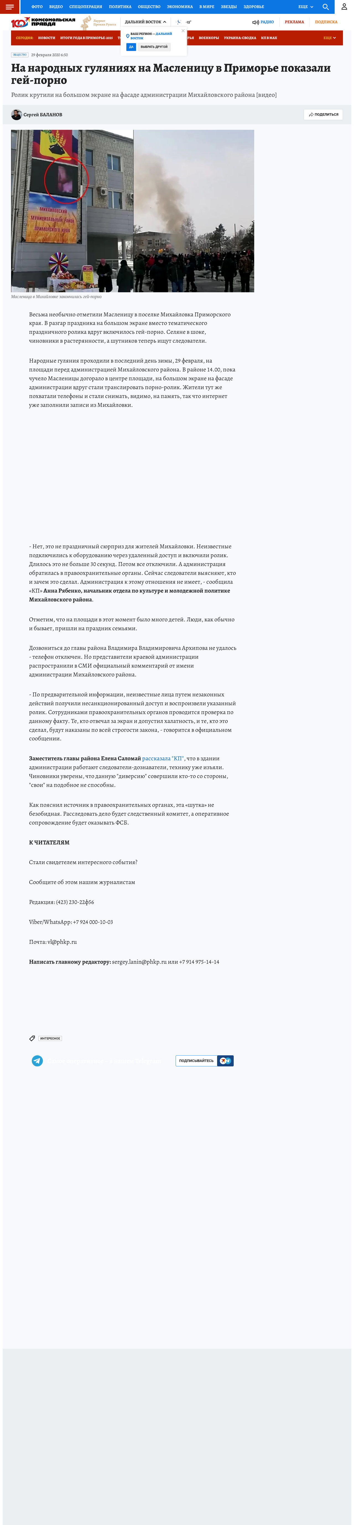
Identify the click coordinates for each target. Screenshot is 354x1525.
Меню (7, 6)
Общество (149, 6)
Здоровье (254, 6)
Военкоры (209, 37)
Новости (46, 37)
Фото (37, 6)
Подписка (326, 22)
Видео (56, 6)
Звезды (229, 6)
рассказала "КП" (163, 758)
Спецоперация (85, 6)
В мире (206, 6)
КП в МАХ (269, 37)
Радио (267, 22)
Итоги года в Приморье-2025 (86, 37)
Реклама (294, 22)
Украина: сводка (240, 37)
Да (131, 47)
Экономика (180, 6)
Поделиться (323, 114)
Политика (120, 6)
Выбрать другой (154, 47)
